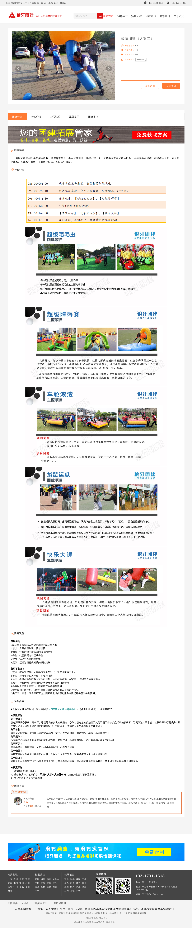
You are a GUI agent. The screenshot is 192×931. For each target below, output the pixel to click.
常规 (66, 879)
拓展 (37, 879)
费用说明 (55, 116)
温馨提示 (74, 116)
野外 (72, 887)
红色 (43, 887)
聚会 (55, 887)
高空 (84, 887)
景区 (37, 887)
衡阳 (21, 883)
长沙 (10, 879)
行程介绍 (36, 116)
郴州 (16, 883)
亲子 (37, 891)
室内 (66, 891)
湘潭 (21, 879)
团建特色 (17, 116)
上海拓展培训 (58, 903)
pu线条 (25, 903)
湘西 (10, 891)
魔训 (66, 887)
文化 (49, 887)
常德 (27, 879)
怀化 (16, 887)
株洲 (16, 879)
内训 (49, 879)
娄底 (21, 887)
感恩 (66, 883)
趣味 (49, 883)
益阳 (10, 883)
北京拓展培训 (39, 903)
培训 (43, 879)
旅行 (55, 883)
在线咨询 (150, 86)
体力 (78, 883)
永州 (10, 887)
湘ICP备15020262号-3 (96, 918)
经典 (72, 879)
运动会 (56, 879)
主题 (37, 883)
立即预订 (171, 86)
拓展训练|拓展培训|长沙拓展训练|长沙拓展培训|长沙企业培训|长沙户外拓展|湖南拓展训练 (102, 913)
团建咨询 (93, 116)
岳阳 (27, 887)
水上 (78, 887)
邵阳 (27, 883)
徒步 (43, 883)
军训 (84, 883)
